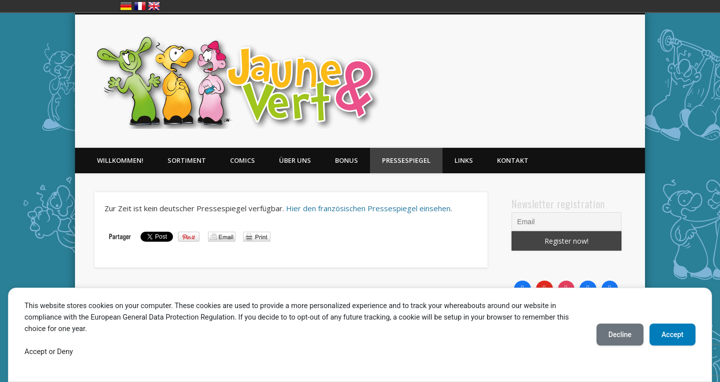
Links (463, 160)
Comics (242, 160)
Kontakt (512, 160)
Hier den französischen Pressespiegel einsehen (368, 208)
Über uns (295, 160)
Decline (620, 335)
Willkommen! (120, 160)
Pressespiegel (406, 160)
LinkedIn (634, 52)
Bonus (346, 160)
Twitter (614, 52)
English (154, 6)
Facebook (593, 52)
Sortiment (187, 160)
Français (140, 6)
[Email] (567, 221)
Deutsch (126, 6)
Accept (673, 335)
